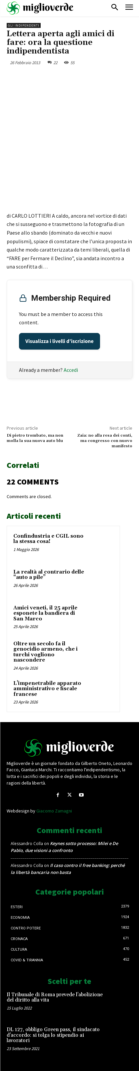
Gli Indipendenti (24, 25)
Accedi (71, 370)
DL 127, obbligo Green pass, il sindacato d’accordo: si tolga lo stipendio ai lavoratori (53, 1035)
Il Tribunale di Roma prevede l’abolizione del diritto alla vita (55, 998)
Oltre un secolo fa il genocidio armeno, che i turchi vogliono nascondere (45, 652)
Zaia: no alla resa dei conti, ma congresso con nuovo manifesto (104, 441)
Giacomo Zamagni (54, 811)
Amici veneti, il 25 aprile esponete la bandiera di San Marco (45, 613)
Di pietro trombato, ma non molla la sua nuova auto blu (35, 438)
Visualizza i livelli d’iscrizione (59, 341)
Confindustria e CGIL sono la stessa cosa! (48, 539)
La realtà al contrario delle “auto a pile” (48, 575)
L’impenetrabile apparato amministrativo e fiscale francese (47, 688)
